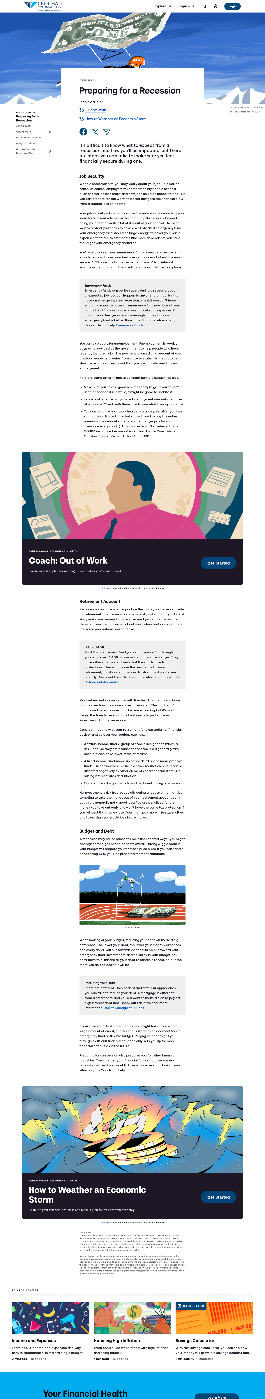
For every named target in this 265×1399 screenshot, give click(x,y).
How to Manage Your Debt (124, 1008)
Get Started (218, 562)
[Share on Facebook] (83, 132)
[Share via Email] (107, 132)
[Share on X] (95, 132)
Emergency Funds (129, 325)
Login (232, 6)
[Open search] (204, 6)
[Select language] (215, 6)
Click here (105, 588)
